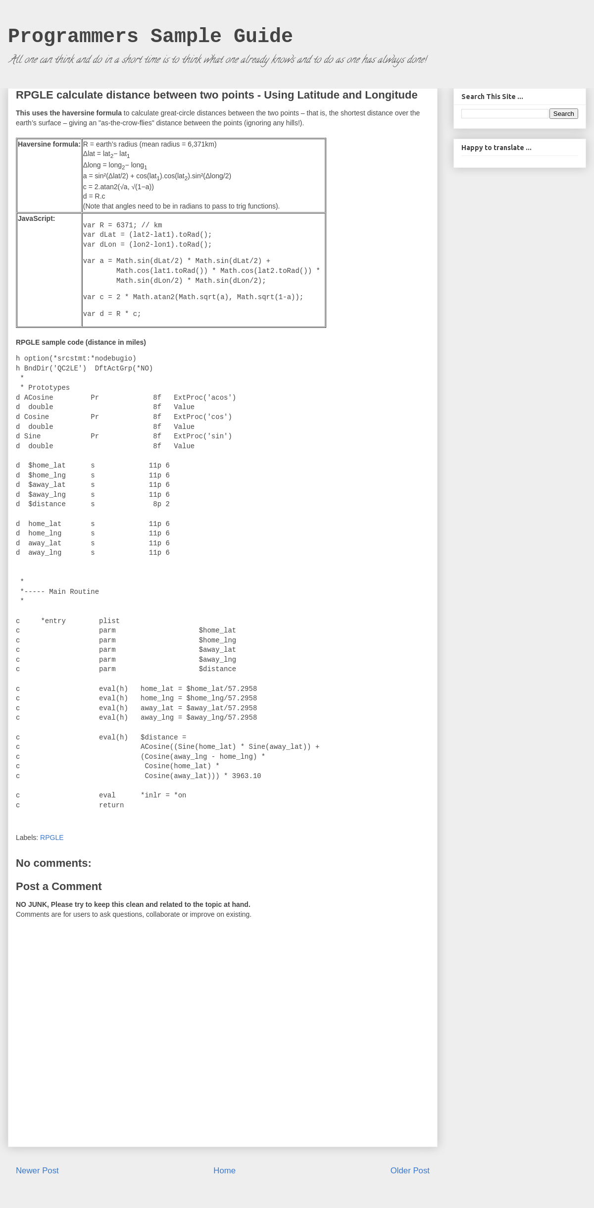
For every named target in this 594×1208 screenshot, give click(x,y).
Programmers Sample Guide (150, 37)
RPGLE (51, 837)
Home (224, 1170)
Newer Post (37, 1170)
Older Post (410, 1170)
